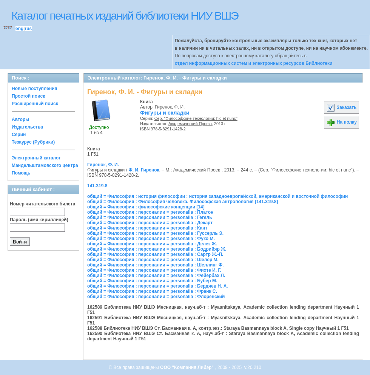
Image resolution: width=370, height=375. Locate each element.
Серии (19, 134)
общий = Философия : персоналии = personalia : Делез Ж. (152, 243)
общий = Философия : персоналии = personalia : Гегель (149, 217)
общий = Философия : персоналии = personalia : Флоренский (156, 296)
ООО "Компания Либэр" (187, 367)
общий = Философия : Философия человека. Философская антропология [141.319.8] (182, 201)
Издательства (27, 127)
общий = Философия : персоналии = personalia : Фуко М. (151, 238)
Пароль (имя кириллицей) (39, 219)
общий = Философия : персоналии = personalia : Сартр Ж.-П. (155, 254)
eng (19, 28)
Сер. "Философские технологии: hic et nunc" (195, 118)
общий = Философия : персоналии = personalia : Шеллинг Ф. (155, 265)
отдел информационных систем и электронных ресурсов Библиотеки (254, 63)
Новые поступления (34, 88)
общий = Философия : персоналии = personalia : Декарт (150, 222)
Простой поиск (28, 96)
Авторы (20, 119)
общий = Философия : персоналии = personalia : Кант (147, 228)
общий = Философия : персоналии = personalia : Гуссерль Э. (155, 233)
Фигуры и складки (165, 113)
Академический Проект (190, 123)
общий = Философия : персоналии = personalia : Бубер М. (152, 280)
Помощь (21, 173)
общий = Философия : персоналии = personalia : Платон (150, 212)
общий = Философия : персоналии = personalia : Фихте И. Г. (154, 270)
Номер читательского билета (42, 204)
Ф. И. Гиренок (143, 170)
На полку (341, 122)
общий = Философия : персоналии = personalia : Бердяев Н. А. (157, 286)
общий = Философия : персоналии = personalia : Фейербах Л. (156, 275)
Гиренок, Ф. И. (170, 107)
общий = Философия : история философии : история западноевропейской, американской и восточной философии (217, 196)
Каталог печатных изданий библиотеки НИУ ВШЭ (124, 15)
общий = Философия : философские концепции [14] (146, 207)
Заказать (341, 107)
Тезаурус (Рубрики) (33, 142)
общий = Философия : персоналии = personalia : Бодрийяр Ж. (156, 249)
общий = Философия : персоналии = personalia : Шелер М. (153, 259)
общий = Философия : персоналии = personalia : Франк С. (152, 291)
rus (28, 28)
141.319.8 (97, 185)
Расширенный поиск (35, 103)
